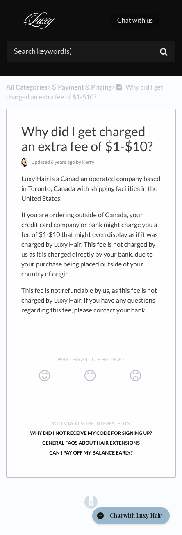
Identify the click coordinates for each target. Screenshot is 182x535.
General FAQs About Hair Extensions (91, 443)
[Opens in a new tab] (91, 501)
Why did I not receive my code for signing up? (91, 433)
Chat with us (135, 20)
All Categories (27, 87)
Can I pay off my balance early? (90, 453)
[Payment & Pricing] (81, 87)
